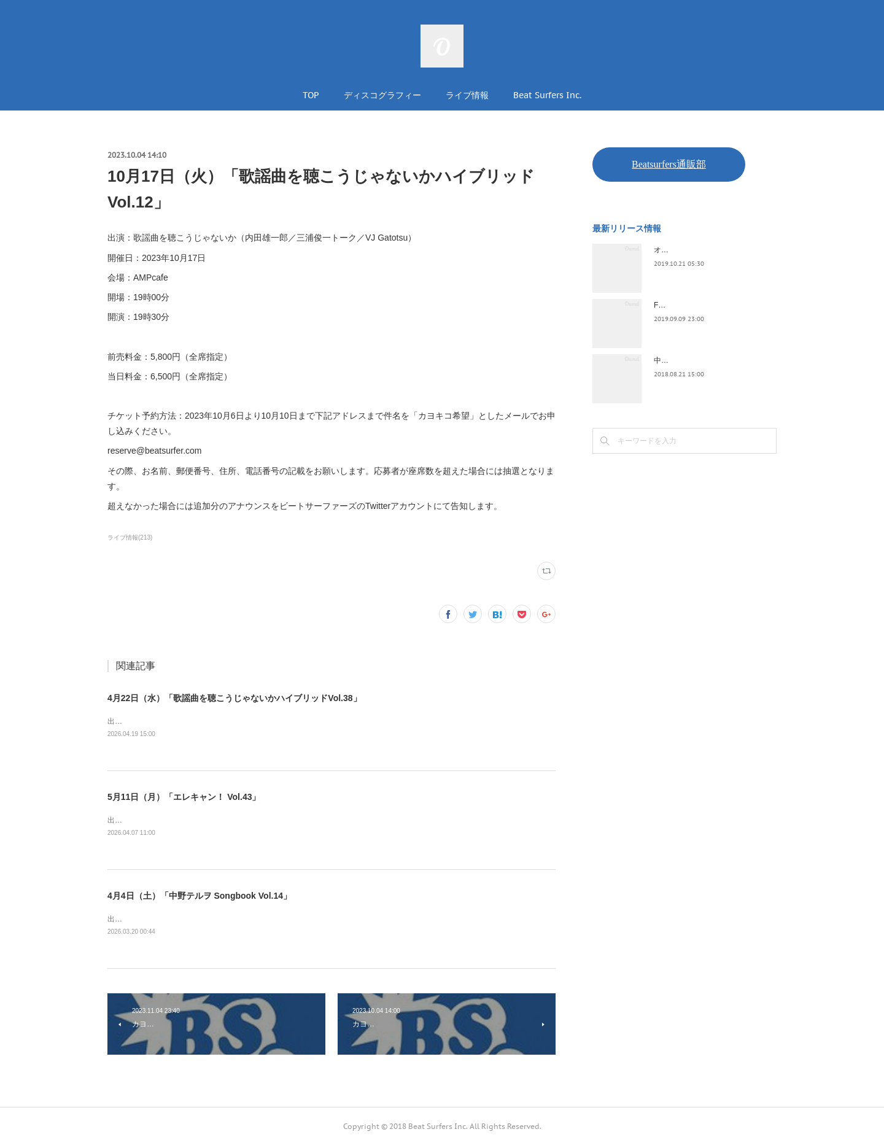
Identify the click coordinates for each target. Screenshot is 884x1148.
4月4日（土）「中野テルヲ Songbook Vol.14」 (199, 897)
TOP (311, 95)
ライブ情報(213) (129, 537)
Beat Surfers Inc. (547, 95)
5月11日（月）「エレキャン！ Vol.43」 (183, 798)
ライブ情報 (467, 95)
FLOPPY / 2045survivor (692, 305)
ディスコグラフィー (382, 95)
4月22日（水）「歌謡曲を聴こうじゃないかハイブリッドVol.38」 (234, 698)
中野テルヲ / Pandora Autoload (704, 360)
